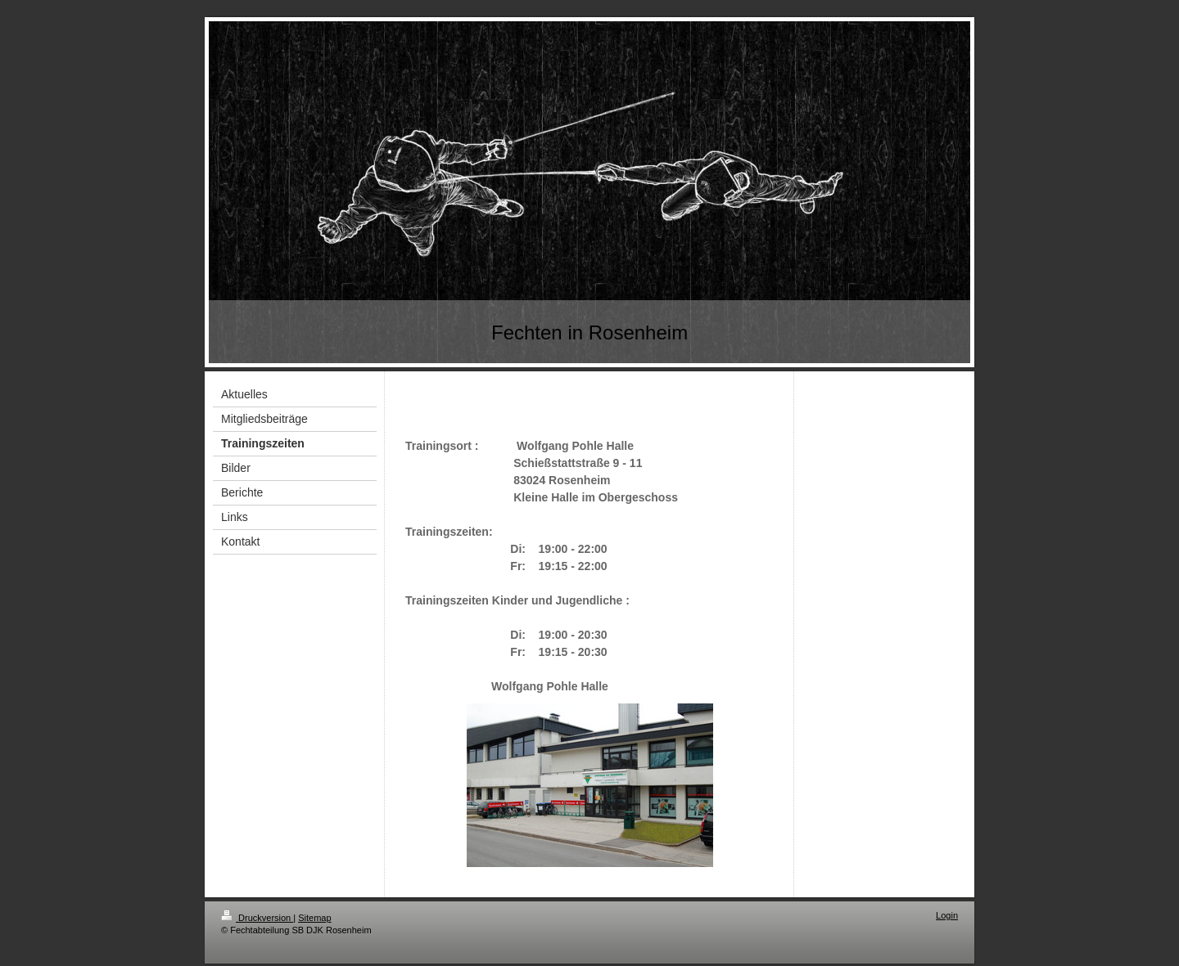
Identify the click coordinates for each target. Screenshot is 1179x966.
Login (947, 915)
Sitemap (314, 918)
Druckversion (257, 918)
